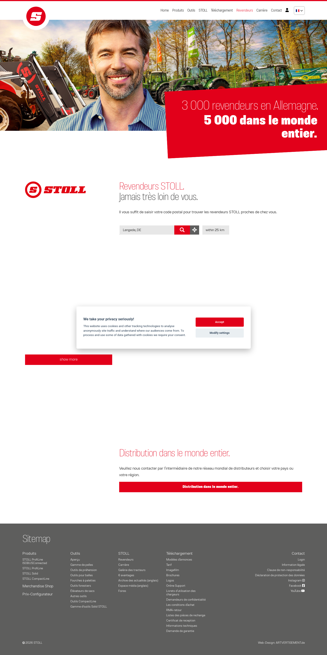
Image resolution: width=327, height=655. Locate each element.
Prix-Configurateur (37, 594)
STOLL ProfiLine (32, 568)
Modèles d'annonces (179, 559)
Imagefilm (172, 570)
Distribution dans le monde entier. (211, 487)
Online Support (175, 585)
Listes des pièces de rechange (185, 615)
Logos (170, 580)
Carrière (262, 10)
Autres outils (78, 596)
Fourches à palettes (83, 580)
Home (165, 10)
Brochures (173, 575)
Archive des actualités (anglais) (138, 580)
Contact (276, 10)
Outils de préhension (83, 570)
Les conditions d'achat (180, 604)
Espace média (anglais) (133, 585)
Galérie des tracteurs (132, 570)
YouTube (298, 591)
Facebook (297, 585)
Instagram (296, 580)
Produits (178, 10)
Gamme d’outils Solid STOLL (88, 606)
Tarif (169, 564)
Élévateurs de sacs (82, 591)
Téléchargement (222, 10)
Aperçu (75, 559)
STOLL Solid (30, 573)
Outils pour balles (81, 575)
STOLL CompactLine (35, 578)
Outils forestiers (80, 585)
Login (301, 559)
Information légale (293, 564)
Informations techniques (181, 625)
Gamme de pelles (81, 564)
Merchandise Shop (37, 586)
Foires (122, 591)
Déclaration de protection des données (280, 575)
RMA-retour (174, 610)
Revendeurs (244, 10)
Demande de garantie (180, 631)
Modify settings (220, 332)
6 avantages (126, 575)
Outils (191, 10)
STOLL (203, 10)
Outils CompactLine (83, 601)
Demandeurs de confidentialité (186, 599)
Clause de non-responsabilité (286, 570)
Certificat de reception (180, 620)
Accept (219, 322)
